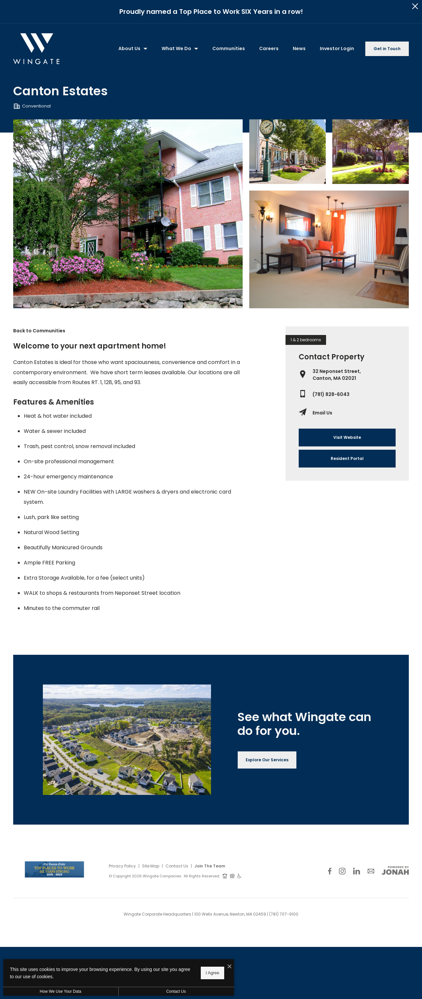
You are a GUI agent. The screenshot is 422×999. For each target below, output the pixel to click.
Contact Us (177, 866)
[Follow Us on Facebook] (329, 871)
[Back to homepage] (36, 48)
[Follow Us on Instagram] (342, 871)
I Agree (212, 972)
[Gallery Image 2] (370, 151)
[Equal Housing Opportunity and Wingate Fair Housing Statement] (232, 875)
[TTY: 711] (225, 875)
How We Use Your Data (60, 991)
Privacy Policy (122, 866)
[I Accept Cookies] (229, 967)
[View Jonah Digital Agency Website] (395, 870)
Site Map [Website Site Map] (150, 866)
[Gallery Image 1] (287, 151)
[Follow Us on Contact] (371, 871)
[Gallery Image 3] (329, 249)
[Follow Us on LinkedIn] (356, 871)
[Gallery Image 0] (128, 214)
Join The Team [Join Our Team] (210, 866)
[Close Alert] (415, 6)
